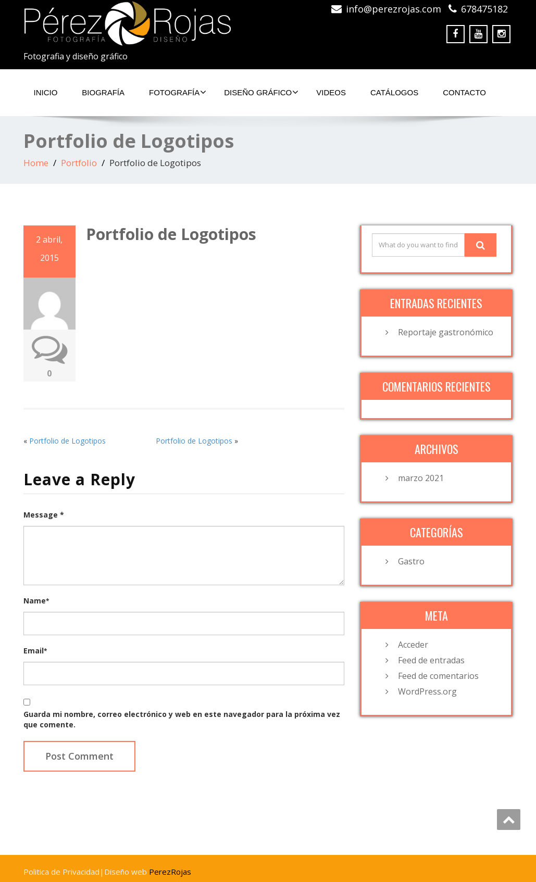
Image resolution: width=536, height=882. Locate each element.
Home (35, 163)
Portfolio (79, 163)
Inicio (46, 92)
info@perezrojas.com (393, 9)
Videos (331, 92)
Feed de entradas (431, 660)
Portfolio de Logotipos (67, 441)
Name (36, 601)
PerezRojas (170, 871)
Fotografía (177, 92)
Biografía (103, 92)
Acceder (413, 644)
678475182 (484, 9)
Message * (43, 515)
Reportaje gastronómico (445, 332)
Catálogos (394, 92)
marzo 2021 (421, 478)
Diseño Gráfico (261, 92)
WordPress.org (427, 691)
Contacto (464, 92)
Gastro (411, 561)
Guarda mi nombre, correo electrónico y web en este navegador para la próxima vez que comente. (181, 719)
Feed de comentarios (438, 676)
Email (35, 651)
